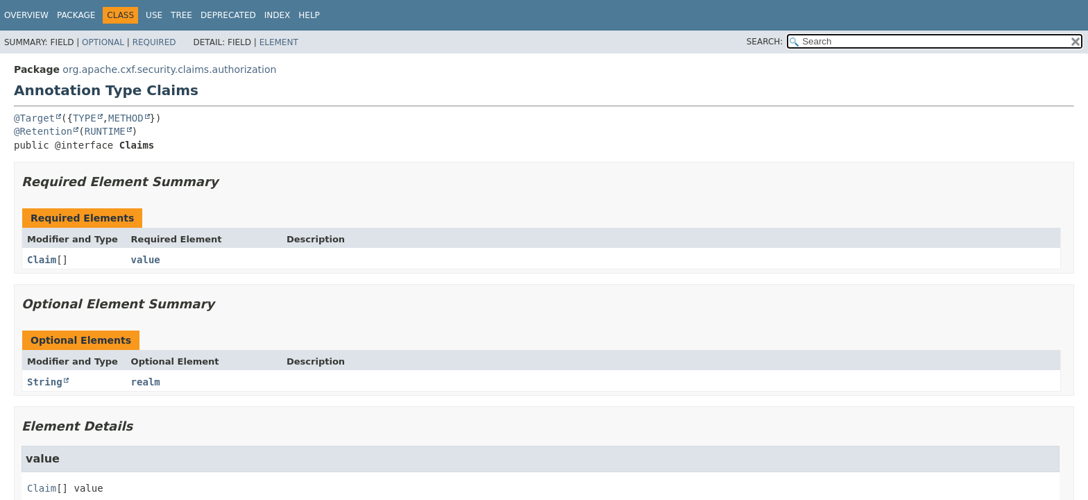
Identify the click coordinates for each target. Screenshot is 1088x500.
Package (76, 15)
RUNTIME (105, 131)
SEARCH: (765, 42)
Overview (26, 15)
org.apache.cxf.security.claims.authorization (169, 69)
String (44, 382)
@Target (34, 118)
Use (154, 15)
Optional (103, 42)
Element (279, 42)
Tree (181, 15)
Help (309, 15)
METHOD (126, 118)
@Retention (43, 131)
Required (154, 42)
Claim (41, 259)
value (145, 259)
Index (277, 15)
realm (145, 382)
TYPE (84, 118)
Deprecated (228, 15)
